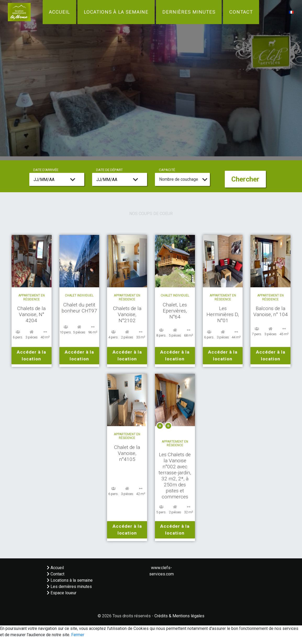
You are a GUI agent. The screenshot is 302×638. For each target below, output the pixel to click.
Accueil (59, 12)
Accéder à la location (31, 355)
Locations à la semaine (116, 12)
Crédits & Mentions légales (179, 615)
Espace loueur (61, 592)
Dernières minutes (188, 12)
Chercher (245, 179)
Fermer (77, 634)
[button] (291, 11)
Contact (241, 12)
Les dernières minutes (69, 586)
